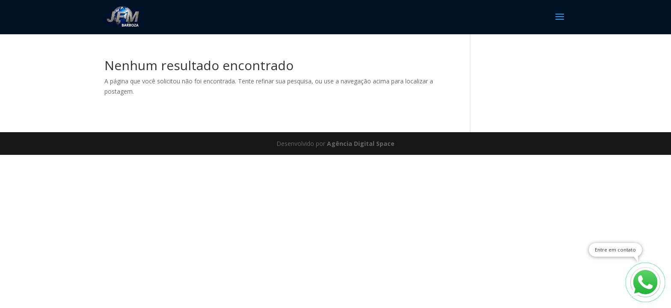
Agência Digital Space (361, 143)
